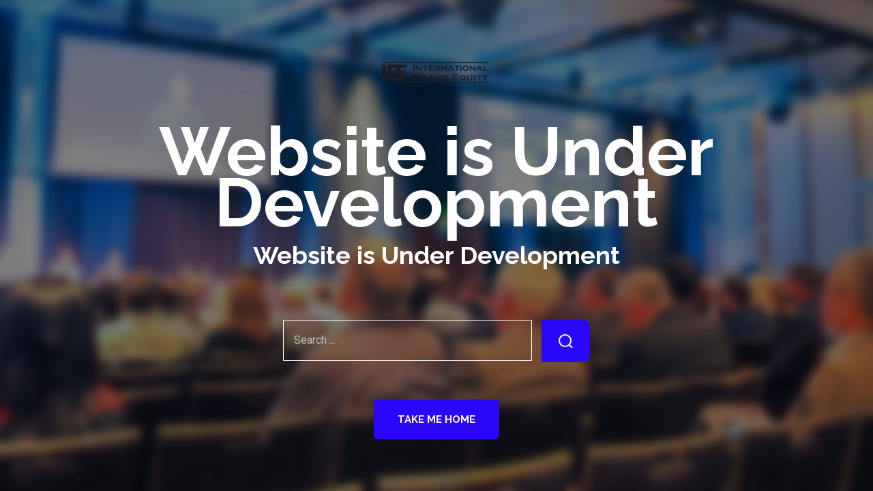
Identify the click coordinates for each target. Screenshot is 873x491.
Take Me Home (436, 419)
